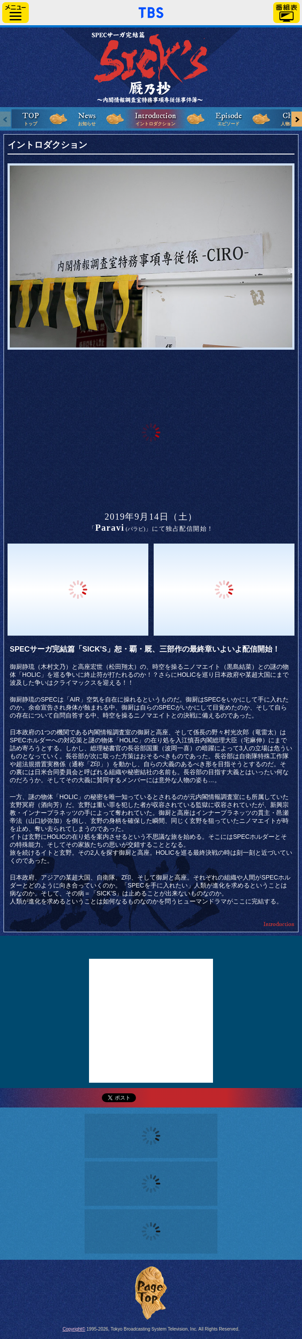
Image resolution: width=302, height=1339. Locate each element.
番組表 (286, 12)
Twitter (151, 947)
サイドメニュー (15, 12)
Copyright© (73, 1329)
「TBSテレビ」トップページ (151, 11)
